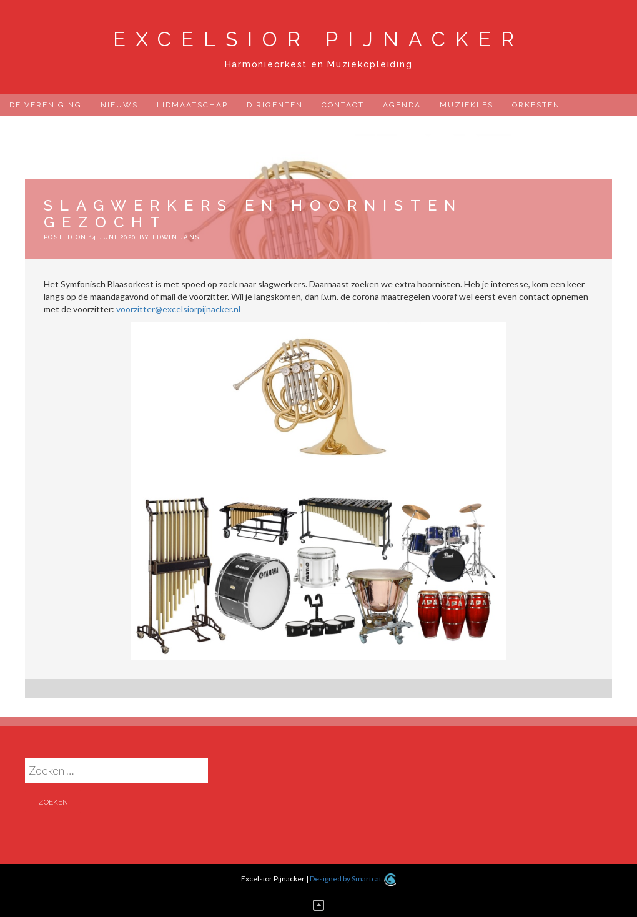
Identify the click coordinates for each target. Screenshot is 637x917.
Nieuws (119, 105)
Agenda (402, 105)
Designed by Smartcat (352, 878)
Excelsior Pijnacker (318, 39)
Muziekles (466, 105)
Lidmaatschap (192, 105)
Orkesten (536, 105)
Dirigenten (275, 105)
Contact (343, 105)
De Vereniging (45, 105)
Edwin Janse (178, 237)
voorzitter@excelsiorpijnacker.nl (178, 309)
